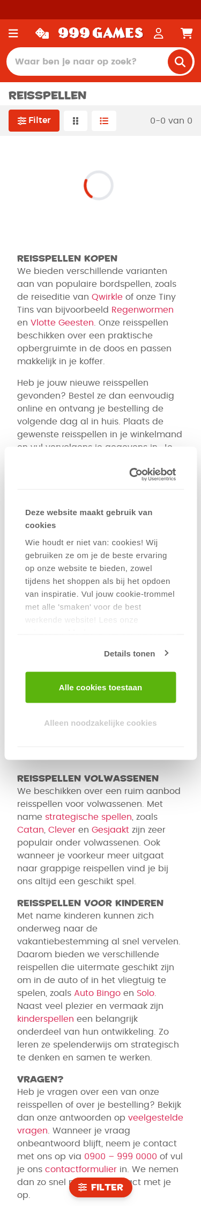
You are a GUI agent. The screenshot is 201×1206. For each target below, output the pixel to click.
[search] (180, 61)
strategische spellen (88, 817)
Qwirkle (107, 297)
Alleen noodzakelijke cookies (100, 722)
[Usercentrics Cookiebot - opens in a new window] (134, 474)
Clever (62, 830)
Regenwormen (142, 310)
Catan (30, 830)
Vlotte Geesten (62, 323)
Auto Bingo (97, 993)
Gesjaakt (110, 830)
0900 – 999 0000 (120, 1156)
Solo (145, 993)
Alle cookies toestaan (101, 687)
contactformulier (81, 1169)
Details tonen (129, 653)
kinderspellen (45, 1019)
